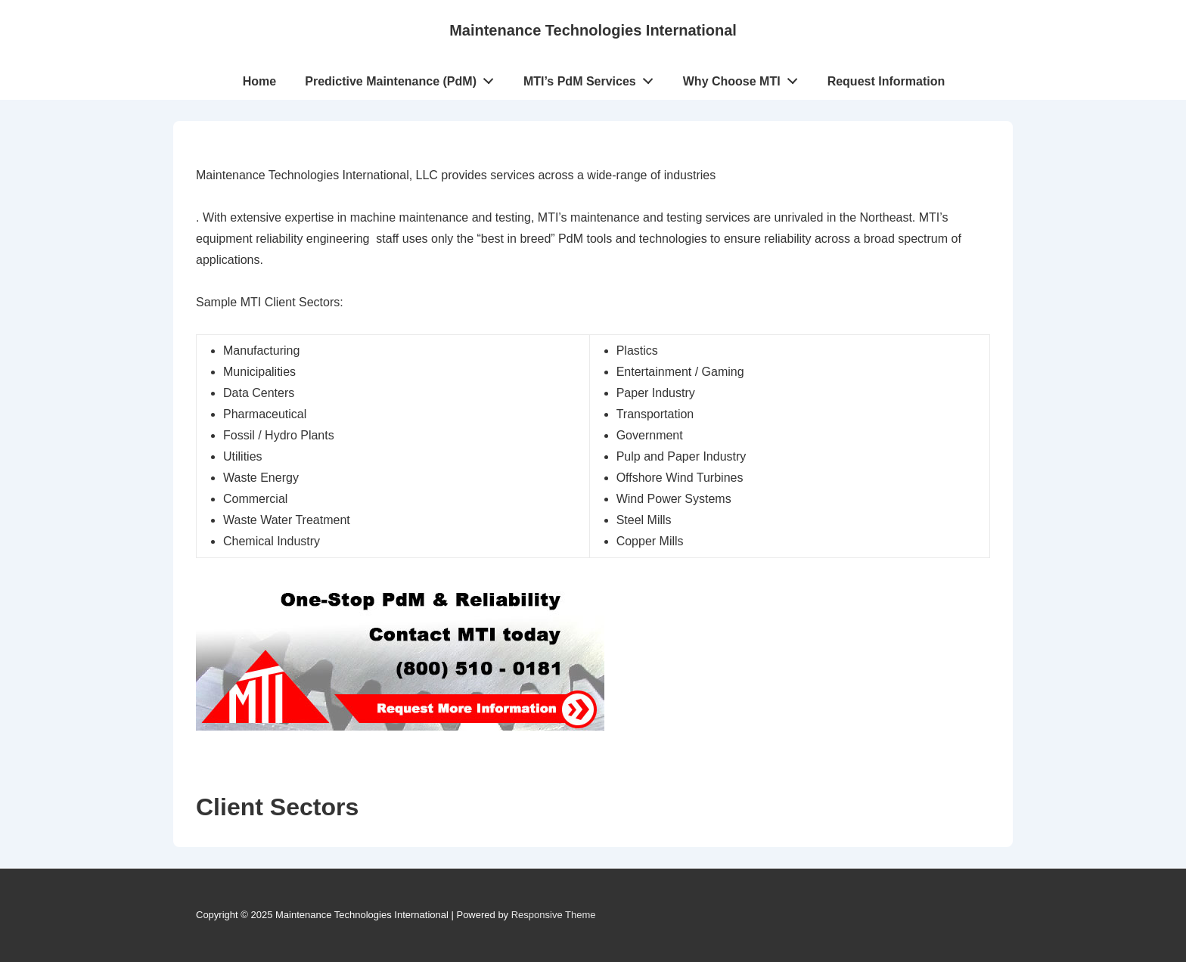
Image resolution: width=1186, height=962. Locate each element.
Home (259, 81)
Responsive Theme (553, 914)
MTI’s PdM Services (592, 78)
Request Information (886, 81)
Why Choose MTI (744, 78)
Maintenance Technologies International (593, 30)
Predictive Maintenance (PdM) (403, 78)
